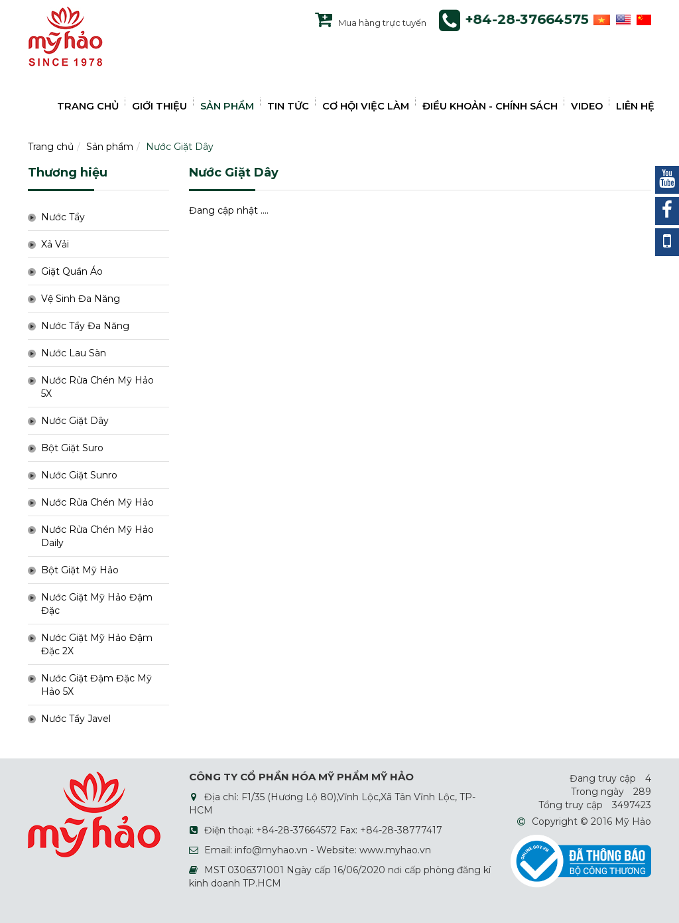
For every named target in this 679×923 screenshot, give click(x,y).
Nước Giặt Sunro (79, 475)
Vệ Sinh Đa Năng (80, 299)
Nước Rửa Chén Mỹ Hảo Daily (97, 536)
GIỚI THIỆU (159, 106)
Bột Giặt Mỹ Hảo (80, 570)
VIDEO (587, 106)
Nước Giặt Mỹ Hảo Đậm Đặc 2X (97, 644)
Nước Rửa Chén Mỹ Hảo (97, 502)
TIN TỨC (288, 106)
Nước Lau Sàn (73, 353)
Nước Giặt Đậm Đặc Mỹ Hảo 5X (96, 684)
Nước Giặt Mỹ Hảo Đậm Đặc (97, 603)
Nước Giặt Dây (180, 147)
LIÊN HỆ (635, 106)
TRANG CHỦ (88, 106)
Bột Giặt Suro (72, 448)
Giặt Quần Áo (72, 271)
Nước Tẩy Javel (76, 719)
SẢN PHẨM (227, 106)
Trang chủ (51, 147)
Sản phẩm (109, 147)
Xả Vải (55, 244)
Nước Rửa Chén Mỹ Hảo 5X (97, 386)
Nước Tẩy (63, 217)
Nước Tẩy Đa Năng (85, 326)
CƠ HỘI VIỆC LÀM (365, 106)
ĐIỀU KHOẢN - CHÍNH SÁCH (490, 106)
